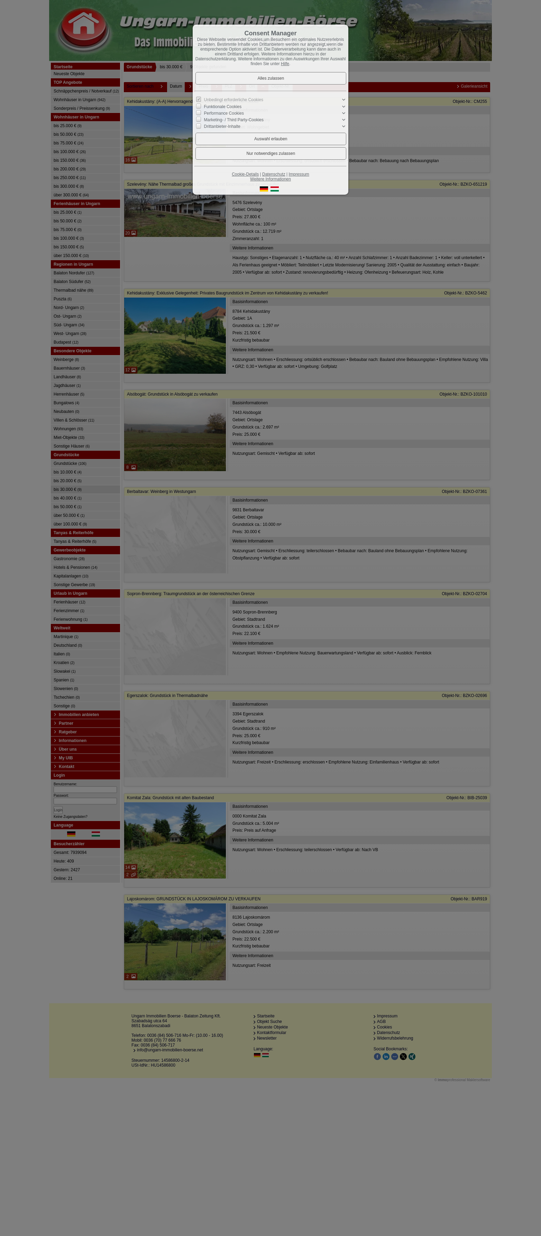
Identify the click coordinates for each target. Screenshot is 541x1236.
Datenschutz (273, 174)
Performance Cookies (224, 113)
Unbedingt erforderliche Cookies (233, 99)
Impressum (298, 174)
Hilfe (285, 63)
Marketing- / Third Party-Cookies (234, 119)
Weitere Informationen (270, 179)
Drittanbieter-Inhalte (222, 126)
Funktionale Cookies (223, 106)
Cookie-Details (245, 174)
